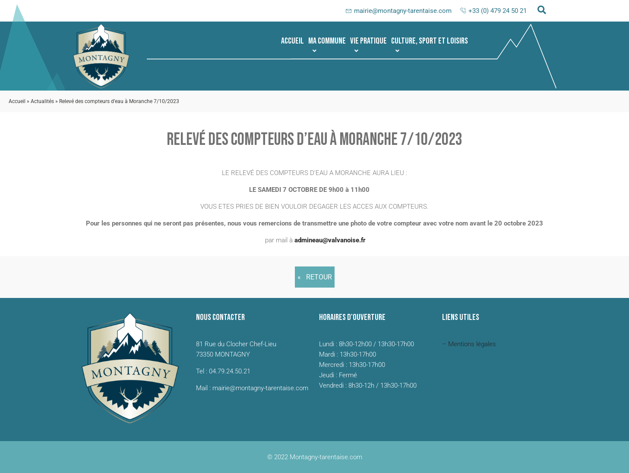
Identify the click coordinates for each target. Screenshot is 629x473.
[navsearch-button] (541, 10)
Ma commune (327, 45)
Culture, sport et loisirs (429, 45)
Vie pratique (368, 45)
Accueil (292, 41)
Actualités (42, 101)
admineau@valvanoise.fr (330, 240)
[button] (327, 41)
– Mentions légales (469, 344)
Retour (319, 277)
